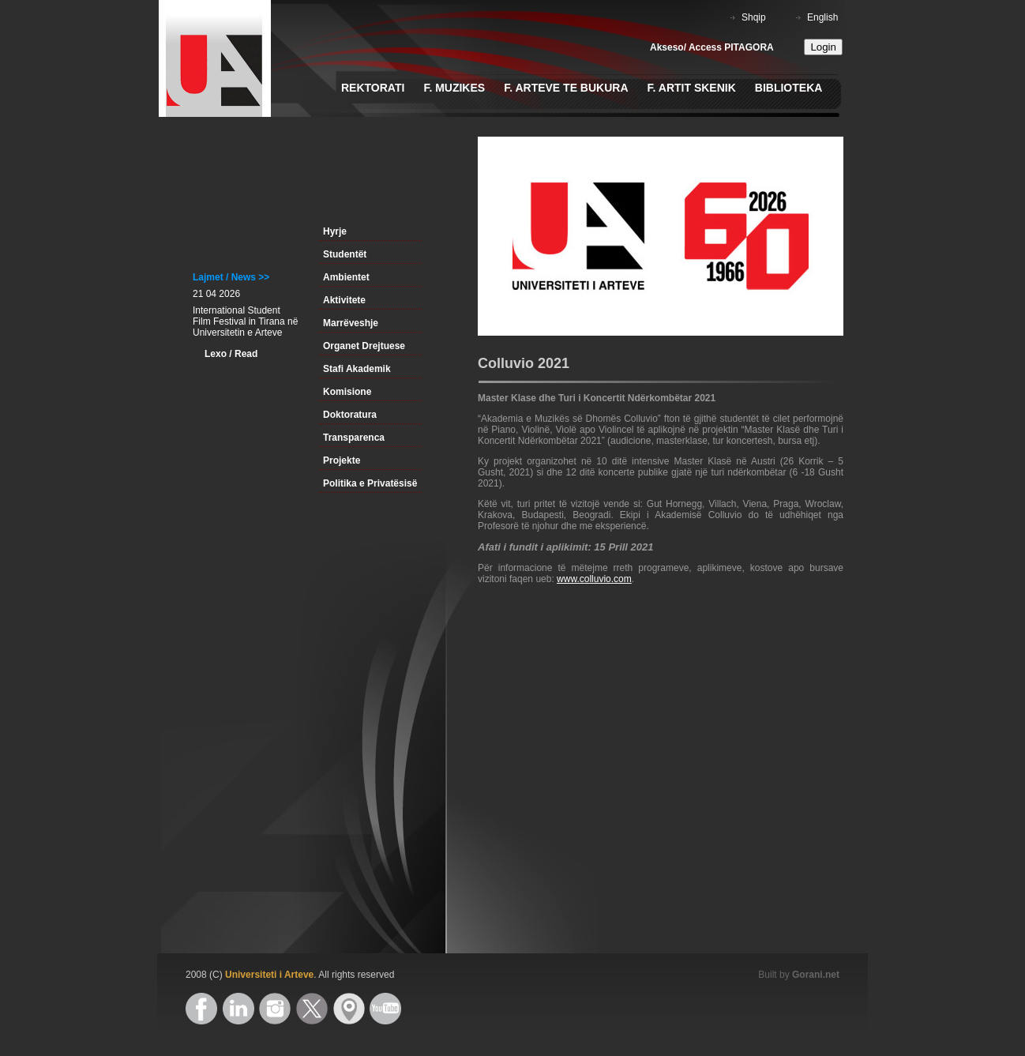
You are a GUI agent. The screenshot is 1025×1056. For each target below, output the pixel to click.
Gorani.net (815, 974)
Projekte (341, 460)
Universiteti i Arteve (269, 974)
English (822, 17)
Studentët (344, 254)
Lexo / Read (231, 353)
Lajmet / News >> (231, 277)
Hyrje (335, 231)
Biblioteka (789, 87)
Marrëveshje (350, 323)
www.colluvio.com (594, 578)
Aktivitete (344, 300)
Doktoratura (350, 414)
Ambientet (346, 277)
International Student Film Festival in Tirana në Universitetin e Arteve (245, 321)
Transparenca (354, 437)
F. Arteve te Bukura (566, 87)
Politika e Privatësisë (370, 483)
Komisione (347, 391)
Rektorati (372, 87)
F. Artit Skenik (692, 87)
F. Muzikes (454, 87)
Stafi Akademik (357, 368)
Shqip (754, 17)
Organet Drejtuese (364, 345)
